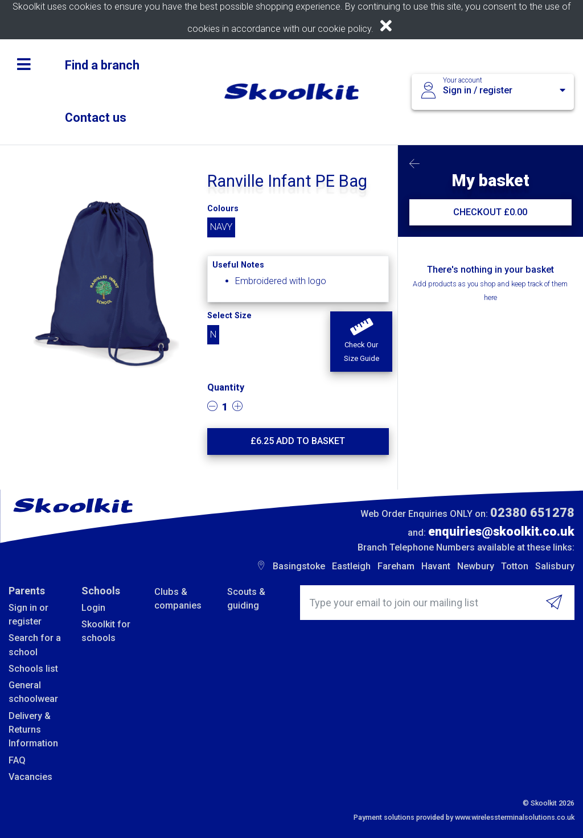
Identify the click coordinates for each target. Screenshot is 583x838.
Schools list (33, 668)
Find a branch (102, 65)
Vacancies (30, 776)
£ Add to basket (298, 441)
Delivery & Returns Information (33, 729)
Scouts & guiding (246, 598)
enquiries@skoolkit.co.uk (501, 531)
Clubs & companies (178, 598)
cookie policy (344, 28)
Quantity (225, 387)
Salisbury (554, 566)
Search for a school (35, 644)
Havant (435, 566)
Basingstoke (299, 566)
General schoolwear (33, 692)
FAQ (17, 760)
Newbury (475, 566)
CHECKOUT (490, 212)
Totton (514, 566)
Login (93, 607)
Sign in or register (28, 614)
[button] (361, 341)
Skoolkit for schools (105, 631)
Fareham (395, 566)
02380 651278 (532, 513)
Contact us (95, 117)
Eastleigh (351, 566)
